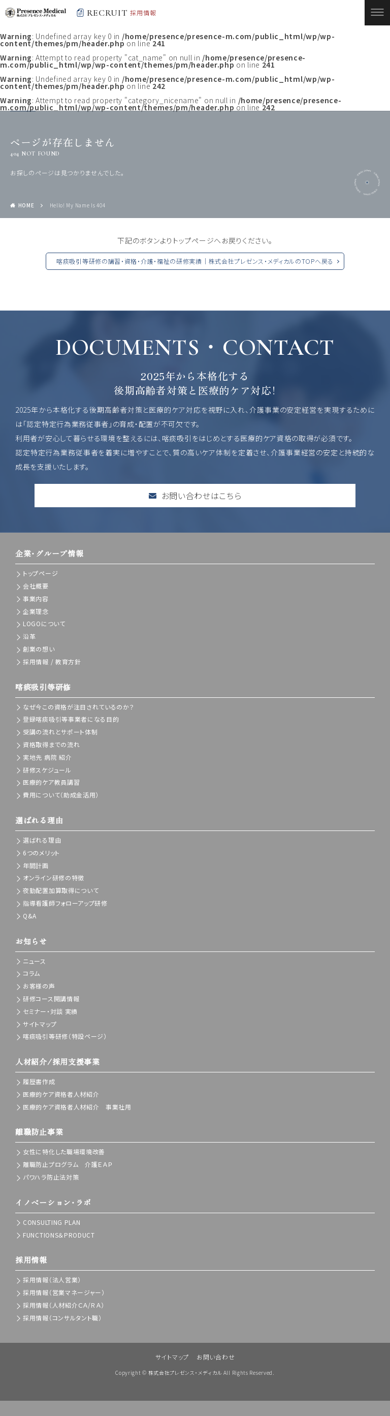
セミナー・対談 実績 (50, 1011)
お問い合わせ (216, 1356)
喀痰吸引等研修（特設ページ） (65, 1036)
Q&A (30, 915)
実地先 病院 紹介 (47, 757)
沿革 (29, 636)
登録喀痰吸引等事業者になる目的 (71, 719)
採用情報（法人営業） (52, 1279)
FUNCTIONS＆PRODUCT (59, 1234)
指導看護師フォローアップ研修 (65, 903)
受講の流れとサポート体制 (60, 731)
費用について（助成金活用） (61, 794)
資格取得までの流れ (51, 744)
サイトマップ (39, 1024)
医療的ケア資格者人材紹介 (61, 1094)
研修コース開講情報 (51, 998)
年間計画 (36, 865)
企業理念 (36, 611)
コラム (31, 973)
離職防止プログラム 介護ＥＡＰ (68, 1164)
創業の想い (39, 648)
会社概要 (36, 585)
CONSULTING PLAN (52, 1222)
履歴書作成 (39, 1081)
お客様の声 (39, 985)
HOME (26, 205)
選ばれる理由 (42, 840)
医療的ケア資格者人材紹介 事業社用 (77, 1106)
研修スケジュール (47, 769)
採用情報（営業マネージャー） (64, 1292)
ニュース (34, 961)
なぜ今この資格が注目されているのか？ (79, 706)
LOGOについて (44, 623)
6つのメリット (41, 852)
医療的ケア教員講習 (51, 782)
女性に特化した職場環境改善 (64, 1151)
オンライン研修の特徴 (53, 877)
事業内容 (36, 598)
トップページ (40, 573)
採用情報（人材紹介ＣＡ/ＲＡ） (64, 1305)
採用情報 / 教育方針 (52, 661)
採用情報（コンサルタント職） (62, 1317)
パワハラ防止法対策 (51, 1177)
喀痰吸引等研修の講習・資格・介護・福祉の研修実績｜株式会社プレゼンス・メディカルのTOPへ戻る (195, 261)
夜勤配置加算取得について (61, 890)
